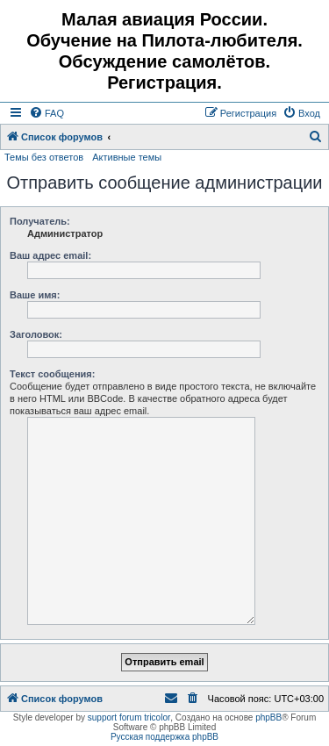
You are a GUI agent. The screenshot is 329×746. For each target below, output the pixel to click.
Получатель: (40, 221)
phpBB (268, 717)
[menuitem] (46, 113)
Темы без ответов (43, 157)
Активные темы (126, 157)
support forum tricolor (129, 717)
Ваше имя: (35, 295)
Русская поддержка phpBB (164, 737)
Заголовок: (36, 334)
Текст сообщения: (52, 374)
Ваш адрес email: (50, 255)
